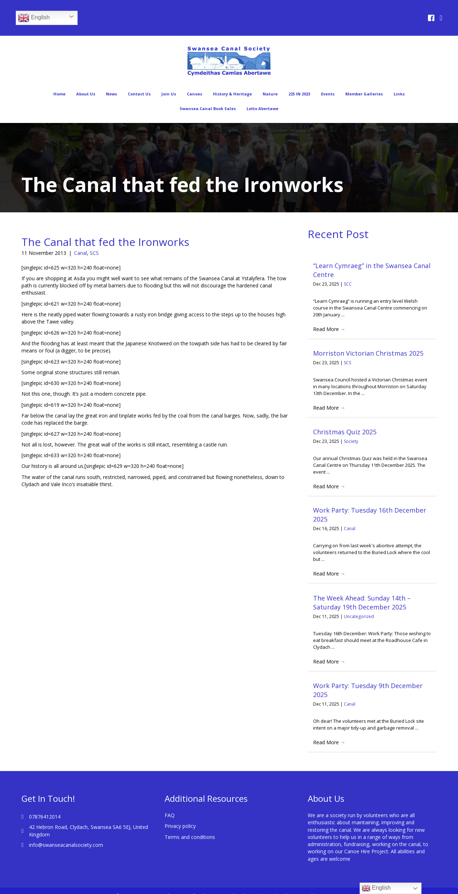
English (34, 18)
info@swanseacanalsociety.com (66, 836)
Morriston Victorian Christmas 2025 (368, 353)
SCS (94, 253)
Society (351, 441)
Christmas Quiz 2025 (344, 432)
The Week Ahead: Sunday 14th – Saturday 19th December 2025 (362, 602)
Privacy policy (180, 817)
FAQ (170, 806)
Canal (80, 253)
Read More (329, 329)
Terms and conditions (190, 827)
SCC (348, 284)
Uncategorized (359, 616)
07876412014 (44, 807)
